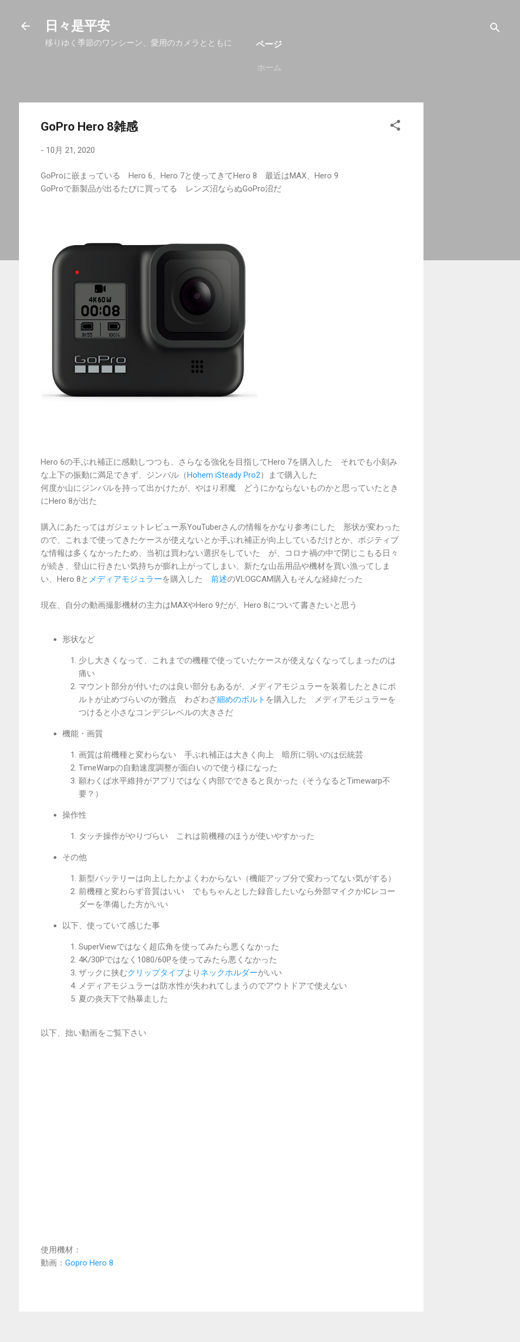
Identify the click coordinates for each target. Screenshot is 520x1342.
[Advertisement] (467, 265)
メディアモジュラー (125, 579)
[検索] (495, 29)
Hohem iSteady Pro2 (223, 475)
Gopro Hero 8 (89, 1263)
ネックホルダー (229, 973)
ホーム (269, 68)
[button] (395, 127)
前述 (219, 579)
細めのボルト (241, 699)
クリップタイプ (155, 973)
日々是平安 (77, 26)
